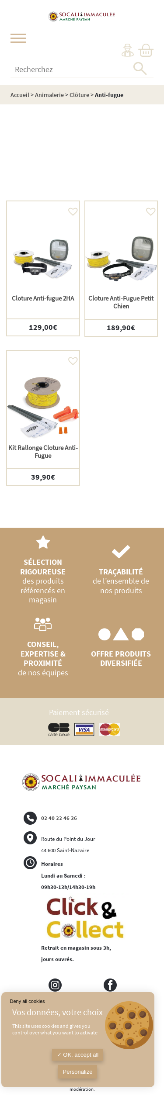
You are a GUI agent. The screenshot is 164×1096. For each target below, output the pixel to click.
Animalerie (49, 95)
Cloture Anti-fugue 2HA (43, 298)
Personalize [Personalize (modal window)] (78, 1071)
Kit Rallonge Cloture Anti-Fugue (43, 451)
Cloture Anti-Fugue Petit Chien (121, 302)
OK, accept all (78, 1054)
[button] (71, 209)
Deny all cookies (27, 1001)
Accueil (19, 95)
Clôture (79, 95)
